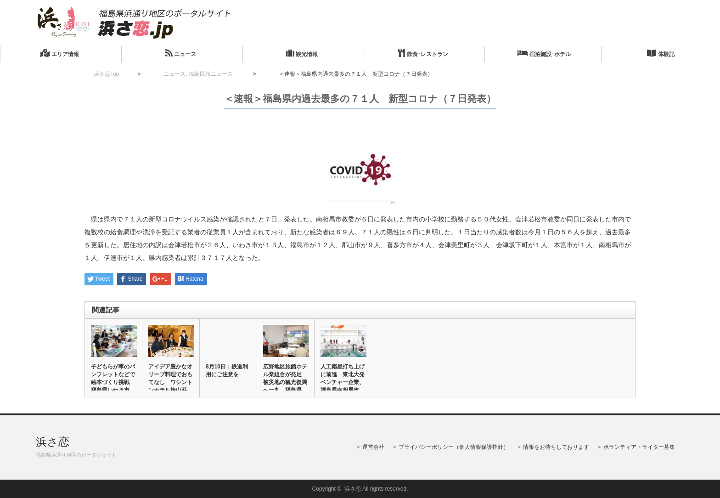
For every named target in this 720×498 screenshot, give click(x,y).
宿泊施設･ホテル (544, 53)
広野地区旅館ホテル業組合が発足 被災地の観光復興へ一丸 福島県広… (285, 382)
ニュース (180, 53)
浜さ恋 (52, 442)
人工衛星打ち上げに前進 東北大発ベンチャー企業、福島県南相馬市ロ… (343, 382)
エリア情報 (59, 53)
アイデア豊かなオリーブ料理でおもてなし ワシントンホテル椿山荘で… (170, 382)
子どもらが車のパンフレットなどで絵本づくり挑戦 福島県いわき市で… (113, 382)
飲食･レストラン (423, 53)
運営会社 (373, 447)
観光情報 (302, 53)
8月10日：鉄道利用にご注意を (227, 370)
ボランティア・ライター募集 (639, 447)
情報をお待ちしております (556, 447)
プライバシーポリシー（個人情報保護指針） (454, 447)
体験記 (660, 53)
